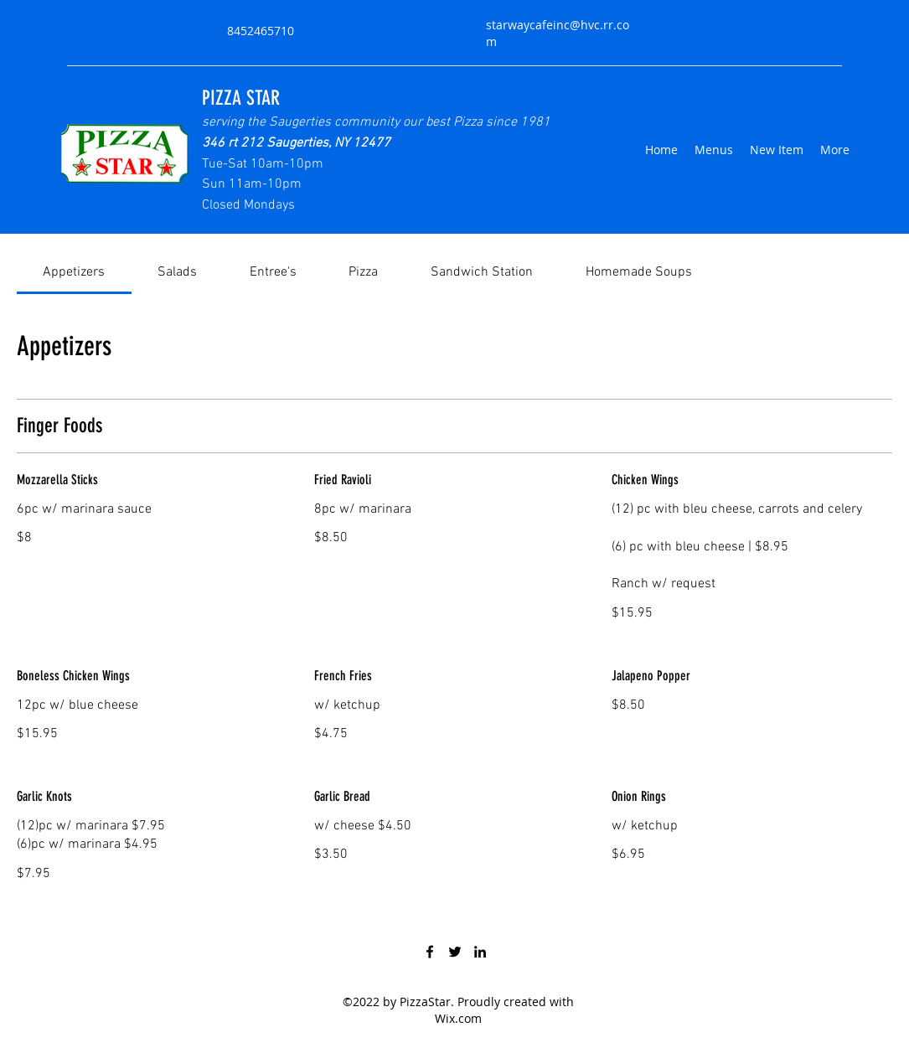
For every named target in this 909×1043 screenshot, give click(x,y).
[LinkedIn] (480, 951)
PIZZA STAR (241, 98)
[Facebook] (429, 951)
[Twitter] (455, 951)
